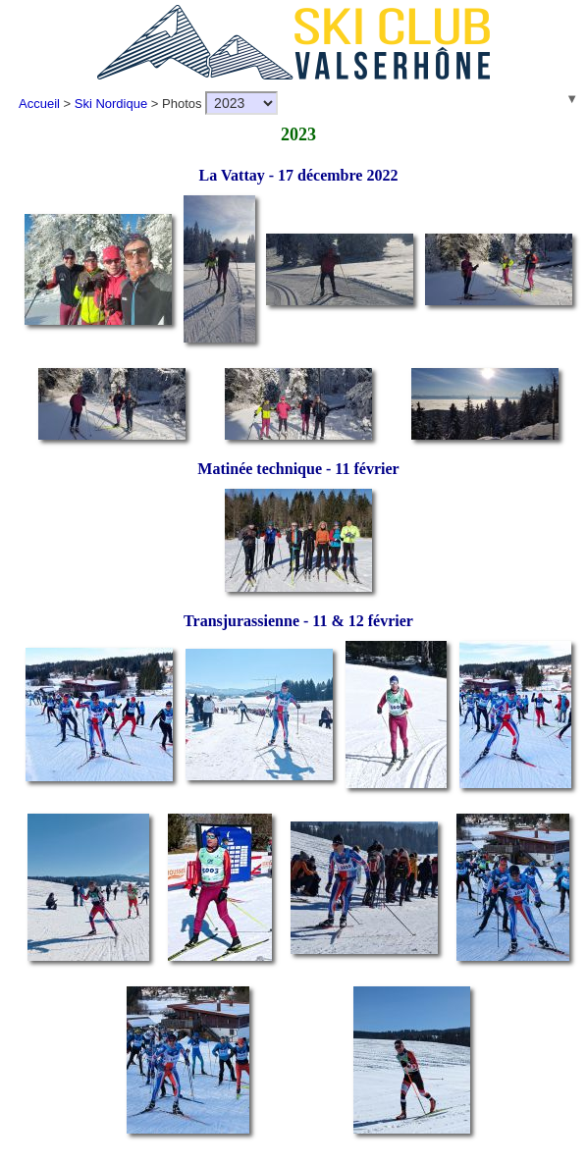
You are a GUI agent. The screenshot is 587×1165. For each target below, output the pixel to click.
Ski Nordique (111, 103)
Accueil (39, 103)
